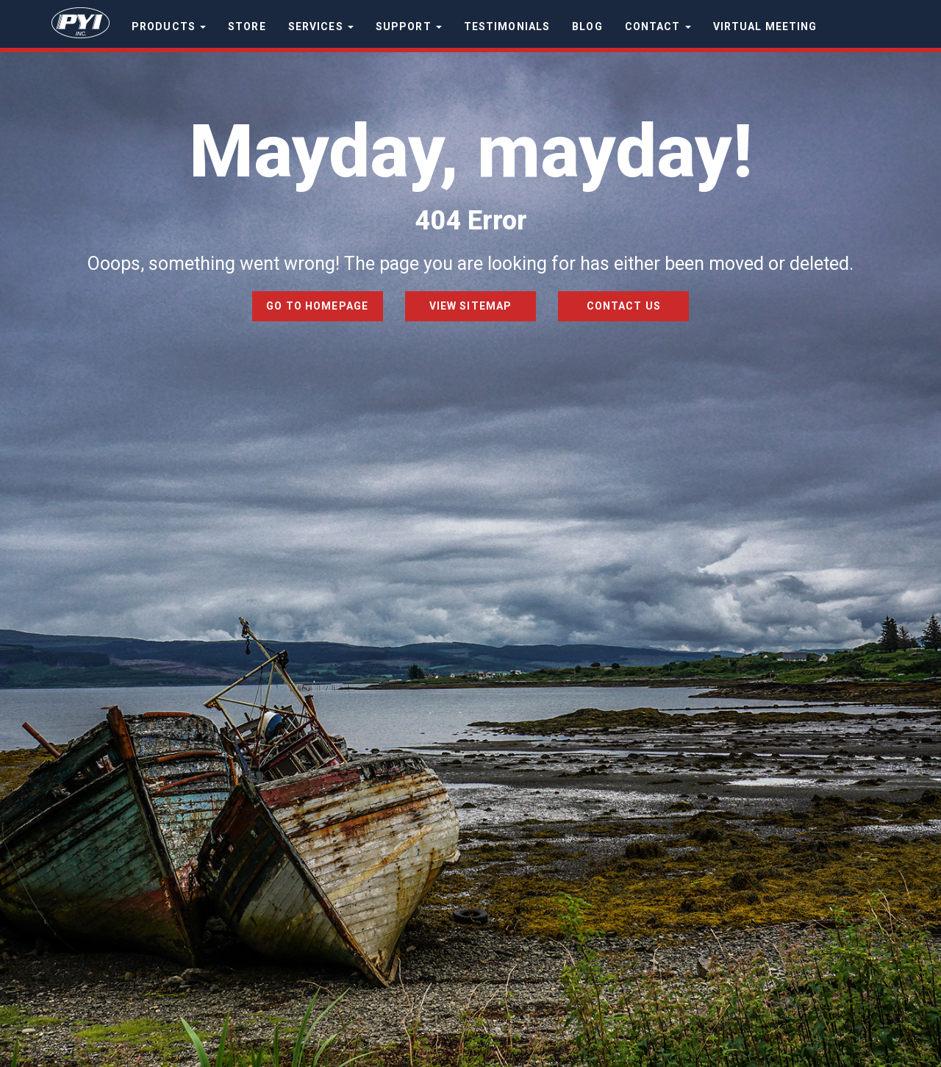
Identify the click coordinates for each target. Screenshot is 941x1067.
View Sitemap (470, 306)
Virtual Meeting (765, 26)
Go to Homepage (317, 306)
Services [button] (321, 26)
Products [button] (169, 26)
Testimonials (507, 26)
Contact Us (624, 306)
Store (247, 26)
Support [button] (409, 26)
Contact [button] (658, 26)
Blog (587, 26)
